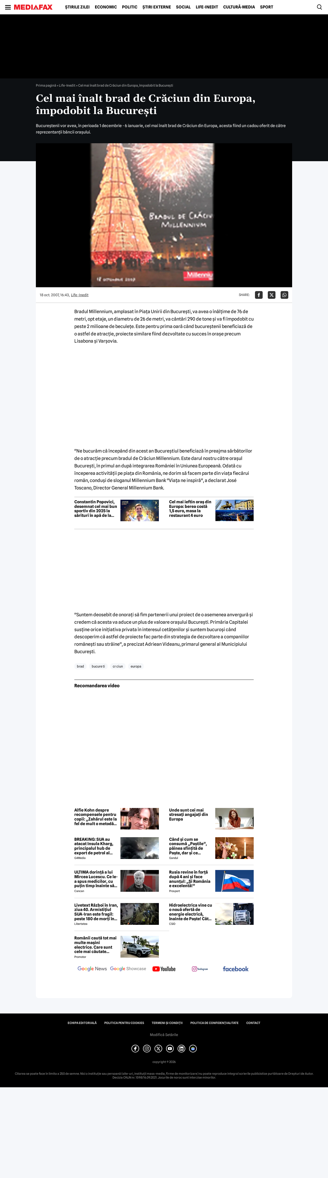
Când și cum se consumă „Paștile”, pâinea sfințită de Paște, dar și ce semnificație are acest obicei (190, 846)
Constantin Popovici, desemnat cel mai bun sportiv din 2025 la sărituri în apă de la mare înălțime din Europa (95, 509)
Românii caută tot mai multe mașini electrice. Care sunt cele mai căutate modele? (95, 945)
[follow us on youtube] (164, 969)
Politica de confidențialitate (214, 1023)
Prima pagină (46, 85)
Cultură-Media (239, 7)
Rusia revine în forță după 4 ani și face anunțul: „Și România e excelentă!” (189, 879)
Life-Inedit (207, 7)
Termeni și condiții (167, 1023)
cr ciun (118, 666)
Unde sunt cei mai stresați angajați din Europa (188, 815)
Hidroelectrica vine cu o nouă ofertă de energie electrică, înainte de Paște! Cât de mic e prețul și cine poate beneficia (190, 912)
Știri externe (156, 7)
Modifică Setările (164, 1035)
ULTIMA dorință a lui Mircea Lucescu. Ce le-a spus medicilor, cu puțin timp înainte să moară (96, 879)
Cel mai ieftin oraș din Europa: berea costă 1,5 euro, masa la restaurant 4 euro (190, 509)
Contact (253, 1023)
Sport (266, 7)
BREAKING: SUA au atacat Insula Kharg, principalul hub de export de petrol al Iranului (93, 846)
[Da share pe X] (271, 295)
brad (80, 666)
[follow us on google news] (92, 969)
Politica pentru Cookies (124, 1023)
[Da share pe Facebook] (259, 295)
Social (183, 7)
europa (136, 666)
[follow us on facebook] (236, 969)
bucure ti (98, 666)
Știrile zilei (77, 7)
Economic (106, 7)
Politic (129, 7)
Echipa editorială (82, 1023)
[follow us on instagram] (200, 969)
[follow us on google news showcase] (128, 969)
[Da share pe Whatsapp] (284, 295)
